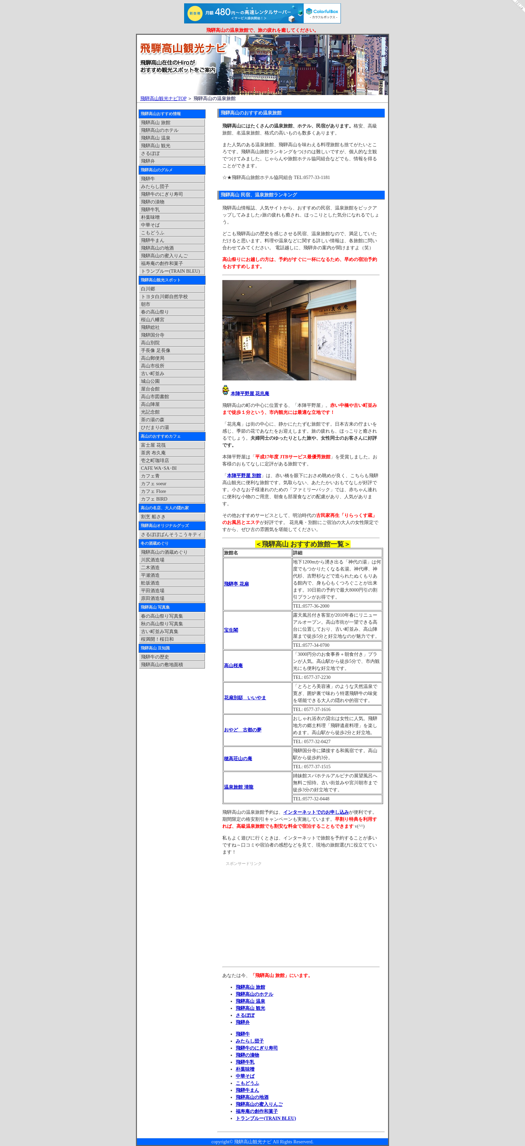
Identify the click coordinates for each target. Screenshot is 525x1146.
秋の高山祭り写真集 (162, 623)
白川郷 (148, 288)
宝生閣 (231, 630)
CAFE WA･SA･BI (159, 468)
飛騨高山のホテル (254, 994)
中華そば (245, 1076)
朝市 (145, 304)
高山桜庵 (233, 665)
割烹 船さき (153, 516)
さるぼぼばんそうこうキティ (171, 534)
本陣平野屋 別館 (244, 475)
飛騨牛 (243, 1034)
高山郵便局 (152, 358)
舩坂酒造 (150, 583)
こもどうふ (247, 1083)
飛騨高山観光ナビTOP (163, 98)
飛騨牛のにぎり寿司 (257, 1048)
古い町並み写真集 (159, 631)
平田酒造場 (152, 590)
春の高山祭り (155, 312)
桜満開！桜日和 (157, 639)
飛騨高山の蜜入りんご (259, 1104)
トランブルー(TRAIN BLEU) (266, 1118)
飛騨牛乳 (245, 1062)
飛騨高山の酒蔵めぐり (164, 552)
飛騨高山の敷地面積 (162, 664)
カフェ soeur (153, 483)
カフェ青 (150, 475)
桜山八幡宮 (152, 319)
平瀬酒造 (150, 575)
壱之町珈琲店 (155, 460)
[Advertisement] (278, 917)
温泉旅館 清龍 (238, 787)
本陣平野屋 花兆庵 (250, 393)
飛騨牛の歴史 (155, 656)
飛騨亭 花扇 (236, 584)
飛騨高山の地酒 (252, 1097)
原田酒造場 (152, 598)
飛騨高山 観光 (250, 1008)
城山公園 (150, 381)
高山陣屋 (150, 404)
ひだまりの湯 (155, 427)
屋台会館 (150, 388)
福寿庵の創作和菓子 (257, 1111)
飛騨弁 (243, 1022)
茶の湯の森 (152, 419)
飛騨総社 (150, 327)
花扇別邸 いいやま (245, 697)
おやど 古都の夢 (242, 729)
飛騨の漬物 (247, 1055)
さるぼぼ (245, 1015)
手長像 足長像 (155, 350)
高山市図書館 (155, 396)
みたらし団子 (250, 1041)
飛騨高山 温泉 (250, 1001)
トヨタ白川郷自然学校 (164, 296)
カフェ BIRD (154, 499)
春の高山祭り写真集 (162, 616)
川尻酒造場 (152, 559)
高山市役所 (152, 365)
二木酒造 (150, 567)
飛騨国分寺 (152, 335)
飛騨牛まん (247, 1090)
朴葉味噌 (245, 1069)
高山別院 (150, 342)
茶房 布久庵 (153, 452)
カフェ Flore (153, 491)
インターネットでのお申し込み (316, 812)
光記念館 (150, 412)
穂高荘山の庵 (238, 758)
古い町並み (152, 373)
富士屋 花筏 (153, 445)
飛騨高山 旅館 (250, 987)
